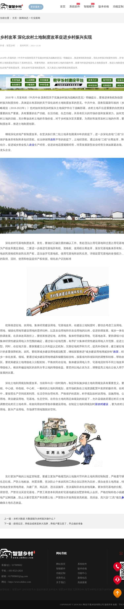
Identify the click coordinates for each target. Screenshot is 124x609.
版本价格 (103, 6)
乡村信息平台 (29, 589)
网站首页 (60, 564)
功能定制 (118, 6)
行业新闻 (35, 18)
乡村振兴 (53, 589)
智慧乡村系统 (65, 589)
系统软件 (74, 6)
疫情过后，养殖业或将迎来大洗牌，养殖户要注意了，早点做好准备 (48, 523)
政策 (116, 351)
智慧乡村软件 (92, 589)
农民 (52, 139)
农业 (31, 144)
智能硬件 (89, 6)
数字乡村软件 (106, 589)
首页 (62, 6)
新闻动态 (23, 18)
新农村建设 (101, 404)
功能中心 (82, 573)
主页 (14, 18)
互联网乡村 (78, 589)
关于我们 (60, 582)
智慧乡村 (16, 589)
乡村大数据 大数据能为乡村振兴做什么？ (34, 518)
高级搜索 (82, 582)
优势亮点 (60, 578)
